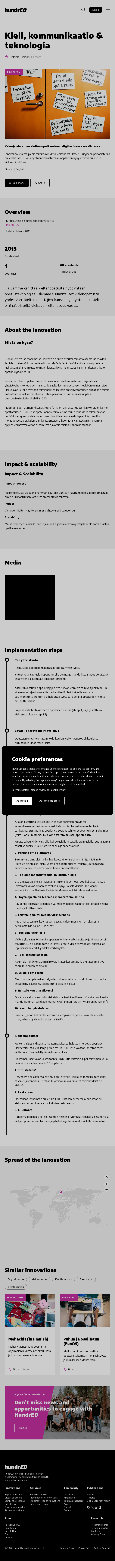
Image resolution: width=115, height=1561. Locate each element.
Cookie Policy (58, 789)
